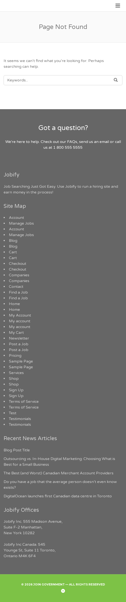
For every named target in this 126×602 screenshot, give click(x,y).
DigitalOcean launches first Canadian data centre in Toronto (58, 496)
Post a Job (18, 344)
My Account (20, 315)
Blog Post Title (17, 450)
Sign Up (16, 390)
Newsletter (19, 338)
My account (19, 321)
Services (16, 372)
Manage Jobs (21, 223)
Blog (13, 240)
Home (14, 303)
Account (16, 217)
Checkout (17, 263)
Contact (16, 286)
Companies (19, 275)
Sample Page (21, 361)
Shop (14, 378)
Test (12, 413)
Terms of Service (24, 401)
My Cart (16, 332)
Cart (13, 252)
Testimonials (20, 418)
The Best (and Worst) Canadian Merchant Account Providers (58, 473)
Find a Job (18, 292)
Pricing (15, 355)
